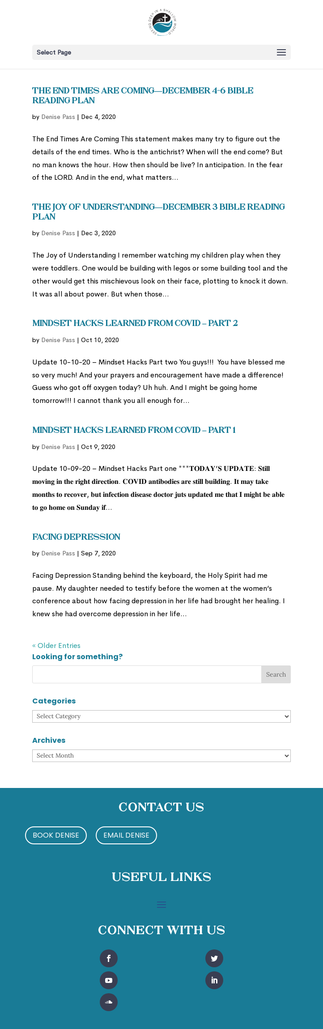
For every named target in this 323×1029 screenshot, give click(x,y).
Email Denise (126, 835)
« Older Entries (56, 645)
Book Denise (56, 835)
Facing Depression (76, 538)
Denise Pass (58, 117)
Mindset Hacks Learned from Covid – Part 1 (133, 431)
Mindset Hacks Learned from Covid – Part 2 (135, 324)
